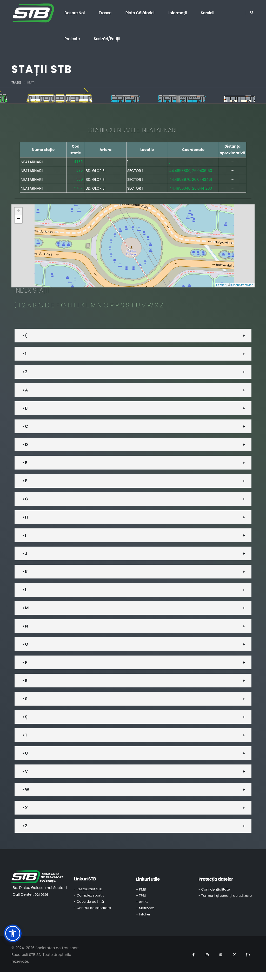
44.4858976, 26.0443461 (190, 178)
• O (25, 643)
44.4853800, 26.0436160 (190, 170)
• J (24, 552)
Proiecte (72, 39)
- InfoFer (143, 913)
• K (25, 571)
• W (25, 788)
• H (25, 516)
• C (25, 425)
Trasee (105, 13)
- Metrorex (145, 907)
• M (25, 607)
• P (24, 661)
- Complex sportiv (89, 894)
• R (24, 680)
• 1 (24, 353)
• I (24, 534)
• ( (24, 334)
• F (24, 480)
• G (25, 498)
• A (25, 389)
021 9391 (41, 893)
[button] (18, 210)
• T (24, 734)
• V (25, 770)
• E (24, 462)
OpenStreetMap (242, 284)
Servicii (207, 13)
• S (24, 698)
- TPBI (141, 894)
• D (25, 443)
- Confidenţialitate (214, 888)
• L (24, 589)
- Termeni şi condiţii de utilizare (225, 894)
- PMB (141, 888)
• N (25, 625)
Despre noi (74, 13)
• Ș (24, 716)
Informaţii (177, 13)
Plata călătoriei (140, 13)
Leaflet (220, 284)
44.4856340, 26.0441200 (190, 187)
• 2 (24, 371)
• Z (24, 825)
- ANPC (142, 900)
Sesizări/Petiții (107, 39)
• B (24, 407)
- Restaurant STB (88, 888)
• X (25, 807)
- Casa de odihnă (89, 900)
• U (25, 752)
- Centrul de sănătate (92, 906)
